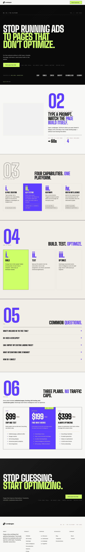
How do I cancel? (9, 359)
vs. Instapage (44, 541)
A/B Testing (28, 538)
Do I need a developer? (11, 338)
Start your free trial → (11, 65)
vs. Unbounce (44, 536)
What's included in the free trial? (15, 331)
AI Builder (28, 536)
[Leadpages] (7, 2)
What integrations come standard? (16, 352)
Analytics (28, 548)
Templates (58, 538)
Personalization (29, 546)
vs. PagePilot (44, 543)
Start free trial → (76, 2)
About (72, 536)
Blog (57, 536)
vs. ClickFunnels (44, 538)
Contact (73, 538)
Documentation (59, 541)
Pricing (27, 551)
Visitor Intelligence (30, 543)
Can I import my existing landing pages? (18, 345)
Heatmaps (28, 541)
